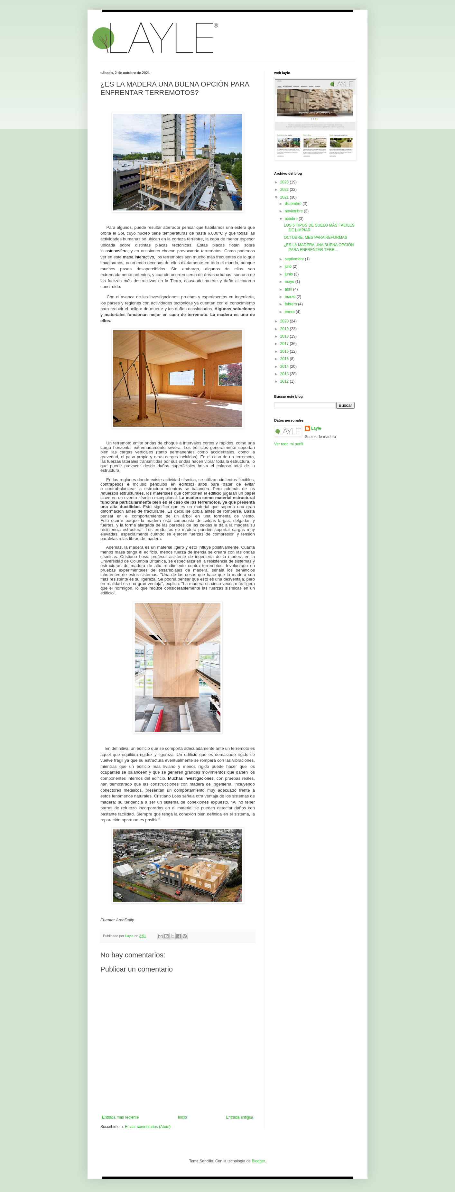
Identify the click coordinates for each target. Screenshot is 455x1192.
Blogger (258, 1161)
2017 (285, 343)
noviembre (294, 211)
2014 (285, 366)
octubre (292, 219)
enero (290, 312)
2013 (285, 374)
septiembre (295, 259)
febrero (291, 304)
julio (289, 266)
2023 (285, 182)
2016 (285, 351)
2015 (285, 359)
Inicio (182, 1117)
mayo (290, 281)
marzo (291, 296)
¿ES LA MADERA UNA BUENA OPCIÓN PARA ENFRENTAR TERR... (319, 247)
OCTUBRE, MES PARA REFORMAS (315, 237)
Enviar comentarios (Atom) (148, 1126)
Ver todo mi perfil (288, 444)
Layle (316, 428)
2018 (285, 336)
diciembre (293, 203)
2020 (285, 321)
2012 (285, 381)
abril (289, 289)
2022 (285, 189)
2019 (285, 329)
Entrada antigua (239, 1117)
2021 (285, 197)
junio (289, 274)
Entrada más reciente (120, 1117)
